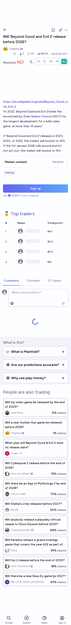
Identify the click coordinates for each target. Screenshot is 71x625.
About (44, 620)
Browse (8, 620)
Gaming (9, 172)
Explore (26, 619)
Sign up (35, 188)
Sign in (62, 620)
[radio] (38, 61)
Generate (57, 161)
